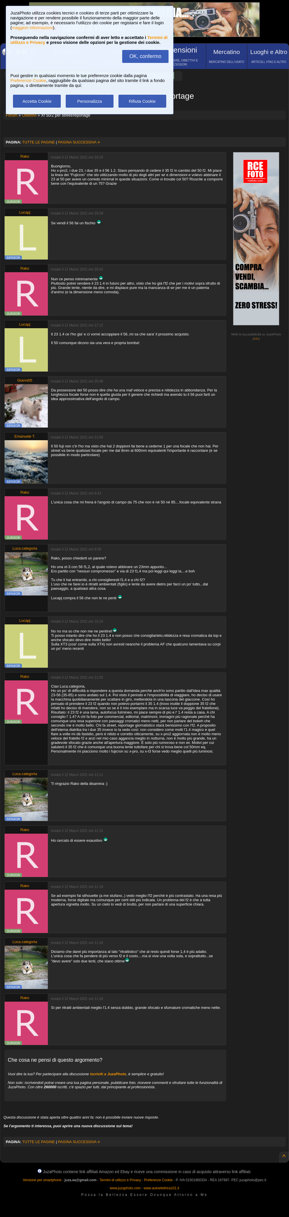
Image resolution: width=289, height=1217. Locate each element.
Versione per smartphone (42, 1180)
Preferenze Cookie (28, 80)
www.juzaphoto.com (125, 1188)
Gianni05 (24, 380)
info (256, 338)
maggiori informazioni (32, 27)
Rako (24, 156)
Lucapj (24, 212)
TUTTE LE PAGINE (38, 142)
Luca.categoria (24, 548)
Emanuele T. (24, 436)
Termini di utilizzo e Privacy (120, 1180)
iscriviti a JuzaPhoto (108, 1074)
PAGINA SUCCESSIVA (79, 142)
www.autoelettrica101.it (161, 1188)
